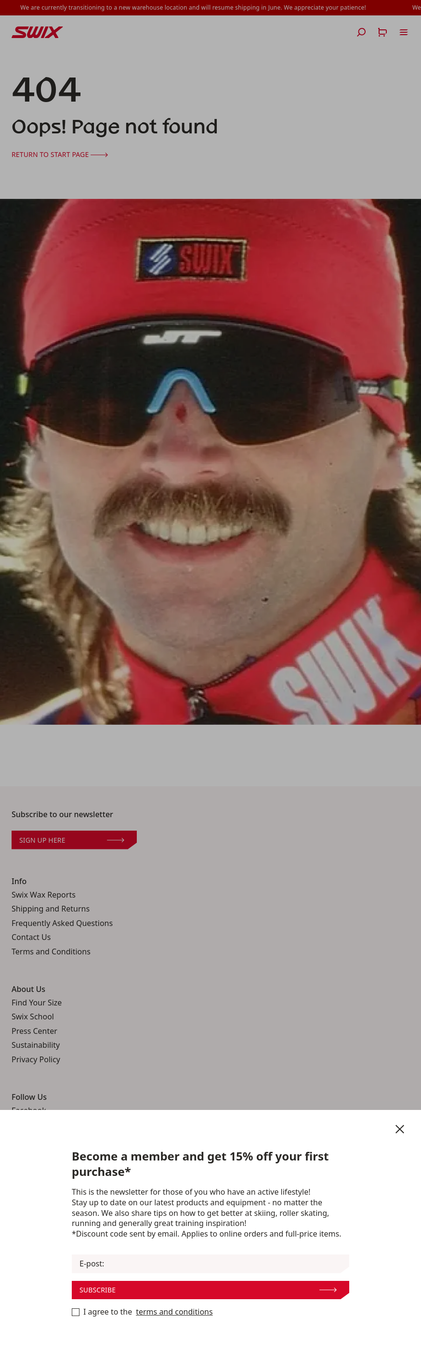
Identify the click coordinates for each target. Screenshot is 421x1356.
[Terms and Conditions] (75, 1312)
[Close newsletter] (399, 1129)
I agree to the (142, 1312)
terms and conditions (174, 1312)
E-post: (91, 1264)
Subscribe (208, 1289)
